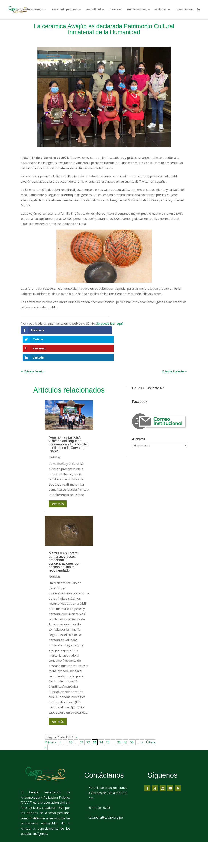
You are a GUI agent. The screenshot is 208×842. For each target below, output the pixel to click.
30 (119, 717)
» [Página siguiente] (142, 717)
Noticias (54, 432)
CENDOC (116, 10)
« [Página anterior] (60, 717)
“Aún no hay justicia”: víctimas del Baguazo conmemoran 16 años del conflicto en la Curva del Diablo (68, 419)
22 (88, 717)
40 (125, 717)
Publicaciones (136, 10)
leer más (58, 478)
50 (132, 717)
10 (70, 717)
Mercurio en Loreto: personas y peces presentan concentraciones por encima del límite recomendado (64, 536)
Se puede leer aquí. (109, 323)
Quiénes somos (32, 10)
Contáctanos (184, 10)
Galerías (160, 10)
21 (81, 717)
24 (101, 717)
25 (107, 717)
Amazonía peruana (64, 10)
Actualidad (93, 10)
